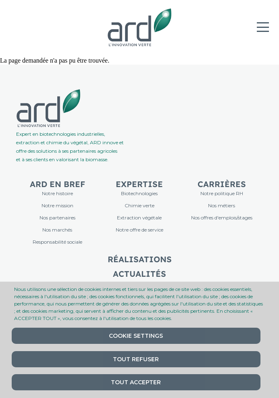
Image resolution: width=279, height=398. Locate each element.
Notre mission (57, 205)
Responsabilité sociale (57, 242)
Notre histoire (57, 193)
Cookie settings (136, 335)
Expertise (139, 184)
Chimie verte (139, 205)
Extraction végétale (139, 218)
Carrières (222, 184)
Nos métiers (221, 205)
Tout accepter (136, 382)
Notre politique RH (221, 193)
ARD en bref (57, 184)
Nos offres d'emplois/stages (221, 218)
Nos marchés (57, 230)
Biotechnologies (139, 193)
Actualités (139, 274)
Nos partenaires (57, 218)
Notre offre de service (139, 230)
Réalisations (140, 259)
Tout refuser (136, 359)
